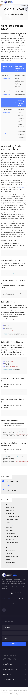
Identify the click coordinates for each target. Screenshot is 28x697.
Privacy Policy (14, 695)
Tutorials (9, 548)
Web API (8, 522)
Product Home (10, 505)
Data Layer (9, 528)
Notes (8, 559)
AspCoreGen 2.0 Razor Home (14, 14)
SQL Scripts (9, 531)
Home (9, 13)
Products (17, 13)
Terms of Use (21, 693)
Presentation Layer (12, 519)
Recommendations (12, 556)
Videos (13, 693)
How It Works (10, 510)
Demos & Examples (12, 536)
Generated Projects (12, 516)
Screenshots (10, 539)
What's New (10, 508)
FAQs (7, 565)
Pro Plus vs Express (12, 542)
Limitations (9, 553)
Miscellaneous (10, 533)
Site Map (6, 693)
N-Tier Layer (10, 513)
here (12, 187)
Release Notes (10, 562)
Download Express (12, 545)
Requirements (10, 551)
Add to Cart (11, 490)
